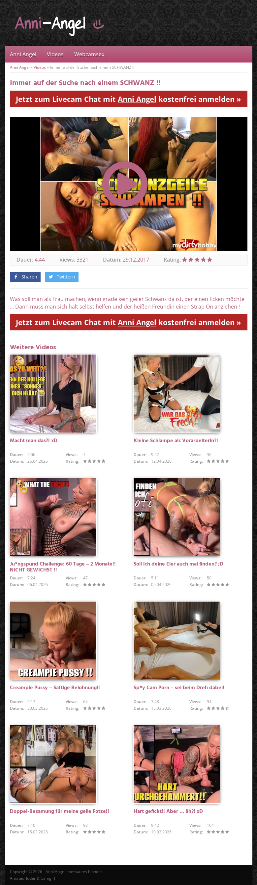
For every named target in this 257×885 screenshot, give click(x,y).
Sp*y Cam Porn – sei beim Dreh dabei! (179, 688)
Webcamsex (89, 54)
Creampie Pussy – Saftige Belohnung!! (55, 688)
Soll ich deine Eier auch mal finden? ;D (178, 564)
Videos (55, 54)
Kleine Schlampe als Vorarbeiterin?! (176, 441)
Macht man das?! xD (33, 441)
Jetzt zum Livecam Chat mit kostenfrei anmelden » (128, 99)
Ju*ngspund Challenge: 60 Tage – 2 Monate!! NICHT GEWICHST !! (63, 567)
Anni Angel (23, 54)
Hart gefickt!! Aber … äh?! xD (168, 811)
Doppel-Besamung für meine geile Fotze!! (59, 811)
